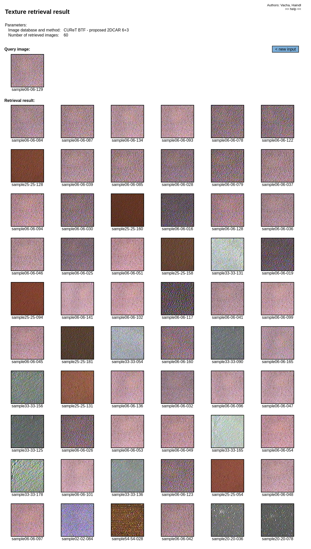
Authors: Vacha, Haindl (284, 5)
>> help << (293, 9)
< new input (285, 49)
